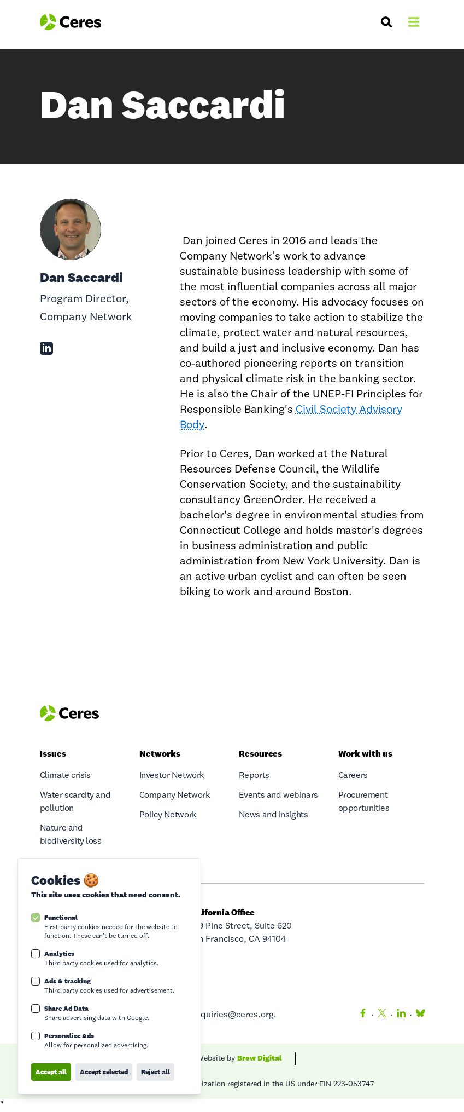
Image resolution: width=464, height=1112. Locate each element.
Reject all (155, 1071)
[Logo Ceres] (71, 22)
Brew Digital (259, 1058)
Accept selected (104, 1071)
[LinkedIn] (401, 1015)
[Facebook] (363, 1015)
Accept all (51, 1071)
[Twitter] (382, 1015)
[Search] (386, 21)
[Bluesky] (418, 1015)
